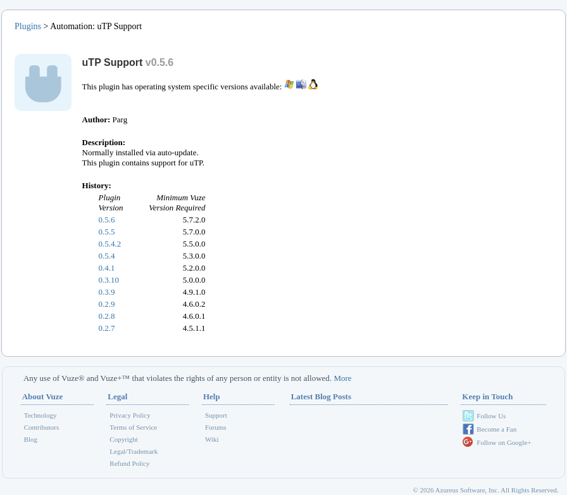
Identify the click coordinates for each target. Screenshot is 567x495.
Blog (30, 439)
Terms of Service (133, 427)
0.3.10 (109, 280)
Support (216, 415)
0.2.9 (107, 304)
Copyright (123, 439)
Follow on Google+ (504, 442)
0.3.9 (107, 292)
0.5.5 (107, 231)
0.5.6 (107, 219)
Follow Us (491, 416)
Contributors (41, 427)
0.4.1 (107, 268)
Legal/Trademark (133, 451)
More (342, 378)
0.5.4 (107, 255)
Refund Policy (129, 463)
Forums (216, 427)
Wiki (212, 439)
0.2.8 (107, 316)
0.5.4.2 (110, 243)
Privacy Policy (129, 415)
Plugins (28, 26)
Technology (40, 415)
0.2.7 (107, 328)
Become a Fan (496, 429)
